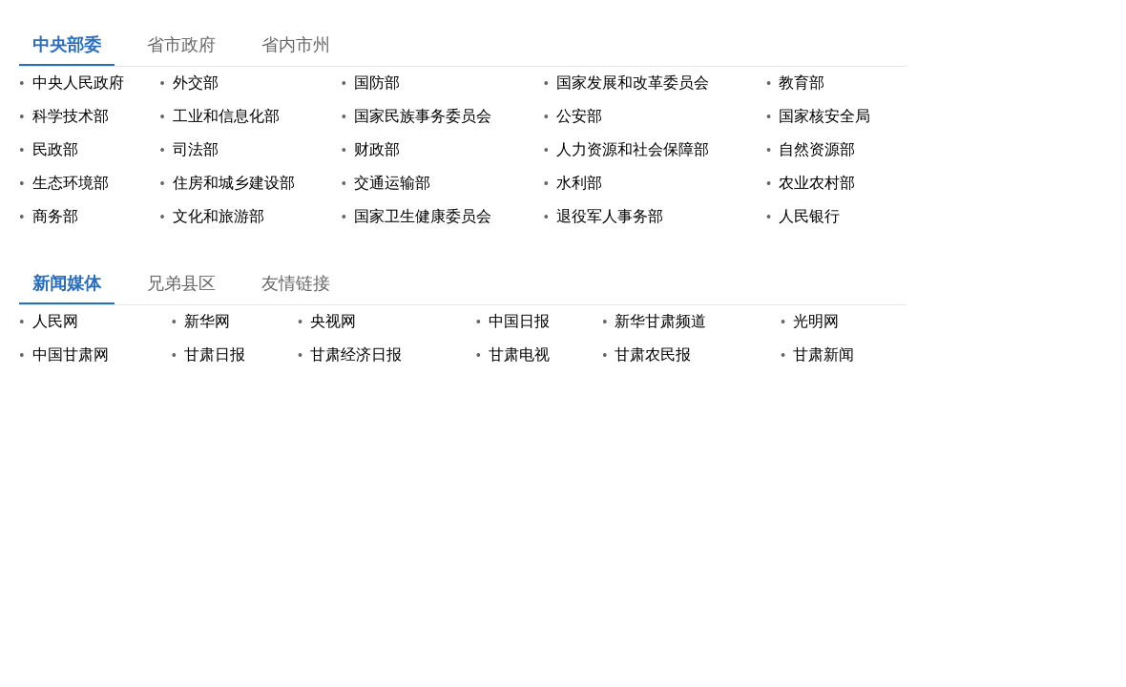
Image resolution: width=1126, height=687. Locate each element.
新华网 (207, 321)
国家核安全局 (824, 116)
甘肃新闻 (823, 354)
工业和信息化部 (226, 116)
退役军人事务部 (609, 216)
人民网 (55, 321)
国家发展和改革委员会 (632, 82)
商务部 (55, 216)
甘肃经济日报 (356, 354)
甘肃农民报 (653, 354)
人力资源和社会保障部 (632, 149)
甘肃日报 (214, 354)
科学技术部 (70, 116)
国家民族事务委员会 (422, 116)
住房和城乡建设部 (234, 183)
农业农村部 (817, 183)
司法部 (196, 149)
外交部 (196, 82)
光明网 (816, 321)
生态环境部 (70, 183)
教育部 (801, 82)
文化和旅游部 (218, 216)
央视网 (333, 321)
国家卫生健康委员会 (422, 216)
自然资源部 (817, 149)
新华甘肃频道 (660, 321)
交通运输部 (392, 183)
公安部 (579, 116)
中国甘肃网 (70, 354)
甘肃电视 (519, 354)
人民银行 (809, 216)
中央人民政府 (78, 82)
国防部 (377, 82)
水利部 (579, 183)
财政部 (377, 149)
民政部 (55, 149)
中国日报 (519, 321)
